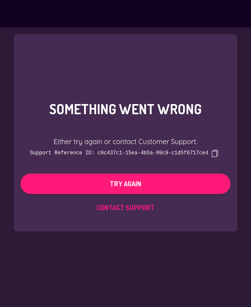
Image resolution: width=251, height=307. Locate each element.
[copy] (214, 153)
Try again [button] (125, 183)
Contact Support (125, 207)
